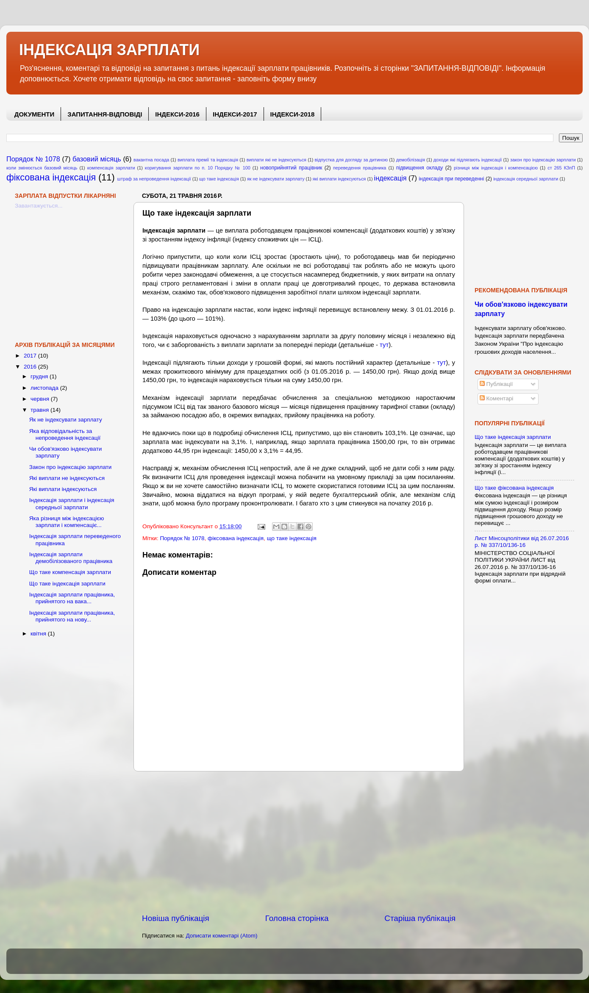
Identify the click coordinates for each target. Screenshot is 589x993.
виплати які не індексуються (276, 159)
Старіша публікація (420, 918)
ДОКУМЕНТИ (34, 114)
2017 (31, 355)
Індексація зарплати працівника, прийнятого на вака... (72, 598)
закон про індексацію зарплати (543, 159)
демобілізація (410, 159)
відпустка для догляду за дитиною (351, 159)
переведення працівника (359, 167)
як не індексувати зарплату (276, 178)
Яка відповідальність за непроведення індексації (65, 434)
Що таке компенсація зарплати (70, 572)
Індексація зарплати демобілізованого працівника (71, 557)
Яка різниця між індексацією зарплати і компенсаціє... (66, 521)
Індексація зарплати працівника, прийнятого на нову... (72, 616)
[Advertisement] (299, 842)
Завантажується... (39, 205)
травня (40, 410)
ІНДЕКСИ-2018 (292, 114)
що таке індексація (219, 178)
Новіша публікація (175, 918)
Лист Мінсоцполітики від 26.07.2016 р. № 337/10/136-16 (522, 541)
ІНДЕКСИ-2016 (177, 114)
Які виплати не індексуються (67, 478)
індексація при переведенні (451, 179)
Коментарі (496, 398)
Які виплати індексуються (63, 489)
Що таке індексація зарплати (67, 583)
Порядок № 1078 (33, 159)
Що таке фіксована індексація (514, 488)
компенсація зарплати (111, 167)
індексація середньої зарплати (525, 178)
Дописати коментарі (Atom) (221, 935)
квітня (39, 633)
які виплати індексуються (339, 178)
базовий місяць (96, 159)
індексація (390, 178)
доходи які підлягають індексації (467, 159)
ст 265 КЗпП (561, 167)
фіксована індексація (51, 177)
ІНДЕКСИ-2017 (235, 114)
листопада (45, 388)
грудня (40, 376)
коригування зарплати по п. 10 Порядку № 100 (197, 167)
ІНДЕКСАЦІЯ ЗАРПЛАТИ (109, 49)
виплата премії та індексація (208, 159)
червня (41, 399)
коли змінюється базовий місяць (41, 167)
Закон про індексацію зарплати (70, 467)
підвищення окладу (419, 168)
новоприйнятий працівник (291, 168)
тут (384, 344)
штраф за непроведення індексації (154, 178)
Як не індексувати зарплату (65, 419)
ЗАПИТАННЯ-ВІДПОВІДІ (104, 114)
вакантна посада (151, 159)
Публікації (496, 384)
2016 (31, 366)
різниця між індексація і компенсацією (496, 167)
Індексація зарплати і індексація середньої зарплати (71, 503)
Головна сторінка (297, 918)
